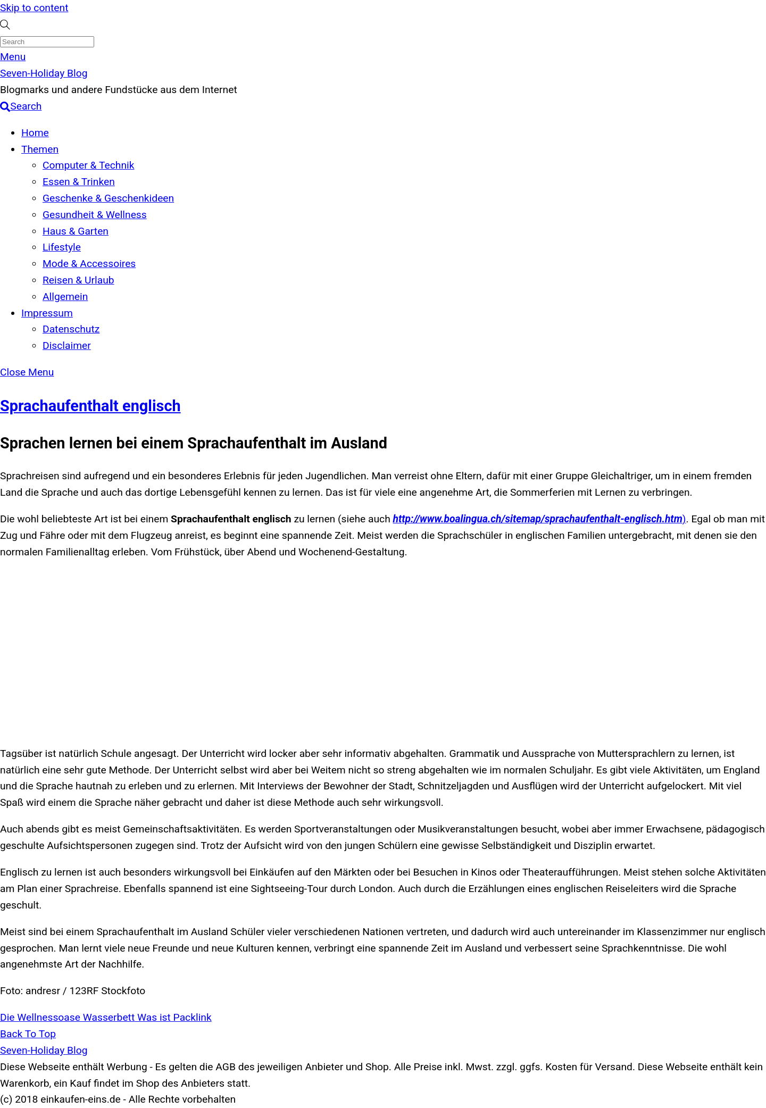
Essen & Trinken (79, 182)
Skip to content (34, 8)
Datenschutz (71, 329)
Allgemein (65, 296)
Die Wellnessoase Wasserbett (67, 1017)
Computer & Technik (89, 165)
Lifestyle (62, 247)
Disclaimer (67, 345)
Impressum (47, 313)
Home (35, 133)
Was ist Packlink (173, 1017)
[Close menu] (27, 372)
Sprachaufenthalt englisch (90, 406)
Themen (40, 149)
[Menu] (13, 57)
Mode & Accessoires (89, 263)
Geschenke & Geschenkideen (108, 198)
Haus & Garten (76, 231)
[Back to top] (28, 1034)
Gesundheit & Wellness (95, 215)
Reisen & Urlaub (78, 280)
